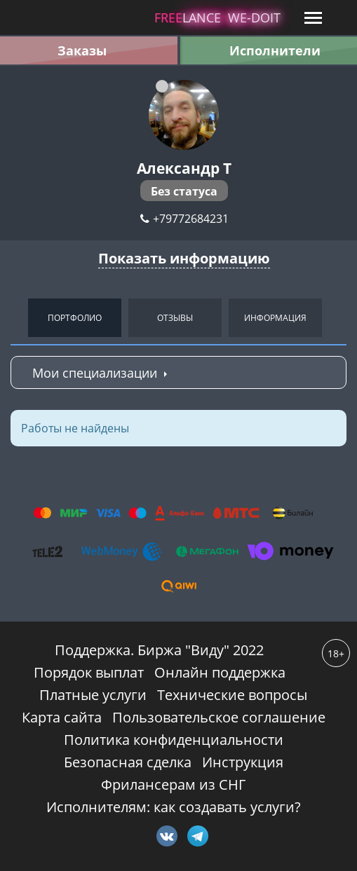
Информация (275, 318)
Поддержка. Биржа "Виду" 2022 (159, 649)
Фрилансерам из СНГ (173, 784)
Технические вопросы (232, 694)
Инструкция (242, 762)
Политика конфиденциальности (173, 739)
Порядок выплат (89, 672)
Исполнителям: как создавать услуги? (173, 806)
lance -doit (217, 17)
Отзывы (175, 318)
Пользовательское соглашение (218, 717)
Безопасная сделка (127, 762)
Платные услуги (93, 694)
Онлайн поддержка (219, 672)
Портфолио (75, 318)
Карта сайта (62, 717)
